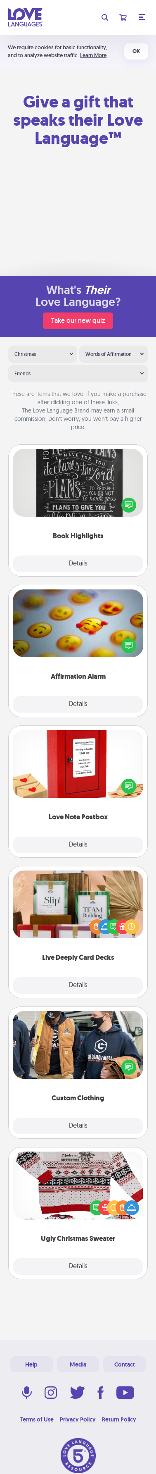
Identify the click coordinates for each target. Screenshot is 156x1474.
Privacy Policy (78, 1419)
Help (31, 1364)
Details (78, 564)
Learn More (93, 55)
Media (78, 1364)
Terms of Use (37, 1419)
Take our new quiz (78, 320)
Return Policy (119, 1419)
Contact (124, 1364)
